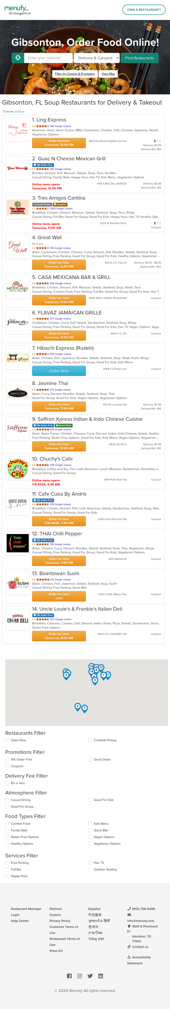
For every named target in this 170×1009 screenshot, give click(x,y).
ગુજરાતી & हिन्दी (99, 921)
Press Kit (56, 951)
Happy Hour (19, 876)
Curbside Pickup (105, 740)
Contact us (137, 947)
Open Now (18, 740)
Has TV (99, 863)
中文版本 (95, 915)
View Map (108, 74)
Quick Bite (101, 830)
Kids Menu (101, 824)
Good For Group (22, 806)
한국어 (93, 927)
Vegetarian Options (107, 844)
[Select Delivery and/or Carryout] (97, 58)
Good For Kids (104, 800)
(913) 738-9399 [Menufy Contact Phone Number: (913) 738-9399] (141, 909)
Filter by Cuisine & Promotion (75, 74)
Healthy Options (22, 844)
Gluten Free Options (25, 837)
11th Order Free (21, 759)
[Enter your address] (48, 58)
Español (94, 909)
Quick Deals (102, 759)
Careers (55, 915)
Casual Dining (20, 800)
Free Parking (20, 863)
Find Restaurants (139, 58)
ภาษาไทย (95, 933)
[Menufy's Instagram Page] (79, 976)
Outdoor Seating (105, 869)
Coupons (17, 766)
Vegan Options (104, 837)
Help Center (20, 921)
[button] (103, 676)
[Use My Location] (18, 58)
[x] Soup (19, 111)
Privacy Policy (60, 921)
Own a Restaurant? (144, 10)
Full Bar (16, 869)
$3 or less (18, 783)
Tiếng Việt (96, 939)
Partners (56, 909)
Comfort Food (20, 824)
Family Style (19, 830)
